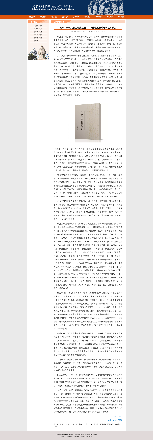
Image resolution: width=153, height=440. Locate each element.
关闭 (56, 426)
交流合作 (65, 17)
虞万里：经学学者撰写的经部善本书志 (107, 424)
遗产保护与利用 (38, 38)
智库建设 (87, 17)
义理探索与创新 (38, 29)
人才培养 (76, 17)
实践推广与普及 (38, 35)
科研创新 (54, 17)
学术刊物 (99, 17)
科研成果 (36, 41)
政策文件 (110, 17)
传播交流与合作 (38, 32)
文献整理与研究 (38, 26)
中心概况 (43, 17)
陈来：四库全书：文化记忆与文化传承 (73, 424)
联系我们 (121, 17)
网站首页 (32, 17)
